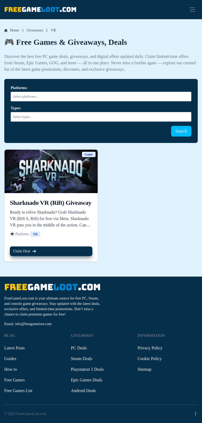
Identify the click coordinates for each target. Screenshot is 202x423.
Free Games (14, 380)
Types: (16, 108)
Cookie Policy (150, 358)
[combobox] (102, 96)
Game (89, 154)
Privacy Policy (150, 348)
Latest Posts (14, 348)
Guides (10, 358)
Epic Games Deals (86, 380)
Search (181, 131)
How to (10, 369)
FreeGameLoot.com (31, 414)
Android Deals (83, 390)
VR (53, 30)
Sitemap (144, 369)
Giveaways (35, 30)
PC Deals (79, 348)
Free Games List (18, 390)
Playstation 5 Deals (87, 369)
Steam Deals (81, 358)
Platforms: (19, 88)
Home (11, 30)
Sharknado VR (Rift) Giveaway (50, 202)
